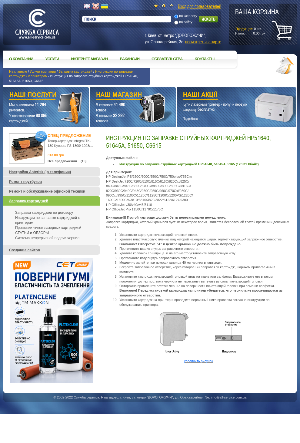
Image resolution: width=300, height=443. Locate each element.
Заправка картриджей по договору (44, 212)
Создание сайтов (24, 250)
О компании (21, 59)
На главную (18, 71)
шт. (257, 21)
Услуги (52, 59)
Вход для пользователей (199, 6)
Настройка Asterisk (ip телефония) (40, 172)
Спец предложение (69, 135)
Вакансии (129, 59)
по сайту (185, 22)
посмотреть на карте (203, 41)
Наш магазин (122, 95)
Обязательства (167, 59)
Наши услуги (38, 95)
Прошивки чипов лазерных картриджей (48, 228)
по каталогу (188, 16)
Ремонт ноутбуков (25, 182)
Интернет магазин (89, 59)
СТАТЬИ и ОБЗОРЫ (32, 233)
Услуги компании (43, 71)
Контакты (204, 59)
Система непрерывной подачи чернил (47, 238)
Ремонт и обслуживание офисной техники (47, 191)
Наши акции (228, 95)
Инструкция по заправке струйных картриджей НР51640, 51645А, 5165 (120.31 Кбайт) (189, 164)
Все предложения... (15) (67, 161)
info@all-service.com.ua (229, 397)
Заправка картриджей (75, 71)
